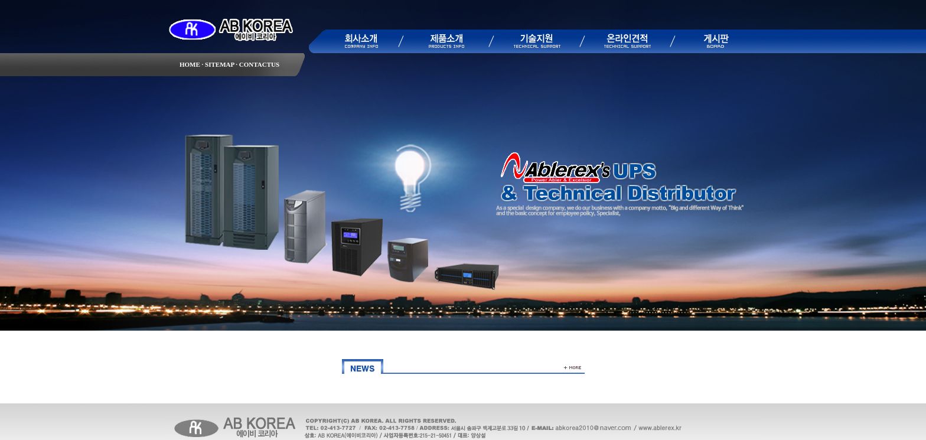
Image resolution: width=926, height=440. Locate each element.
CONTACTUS (258, 64)
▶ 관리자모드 (786, 435)
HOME (190, 64)
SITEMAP (218, 64)
